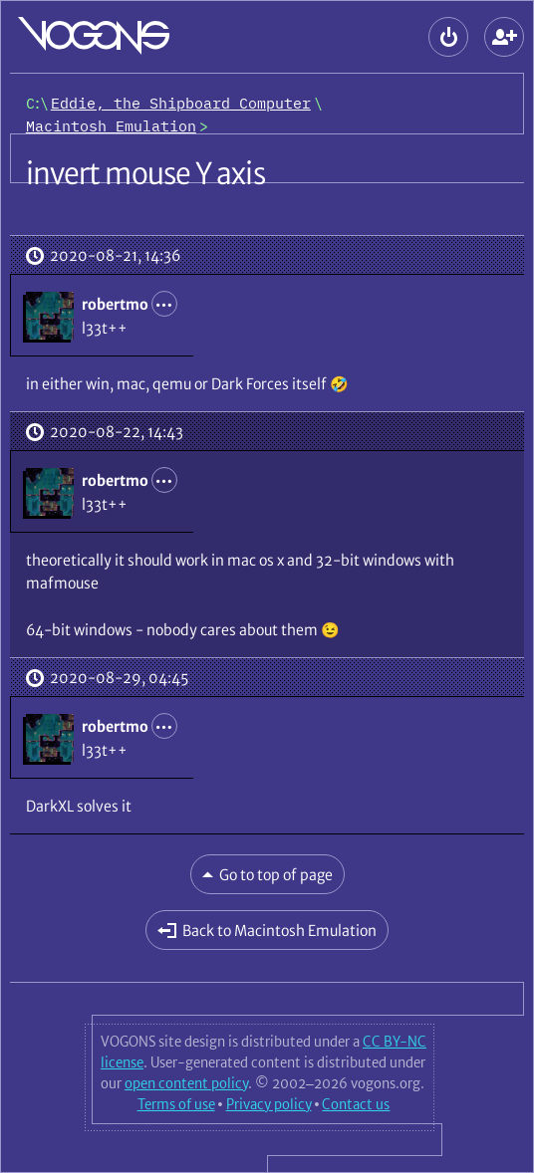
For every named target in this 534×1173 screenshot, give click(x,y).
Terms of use (176, 1104)
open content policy (186, 1083)
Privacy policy (269, 1104)
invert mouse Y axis (145, 173)
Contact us (356, 1104)
